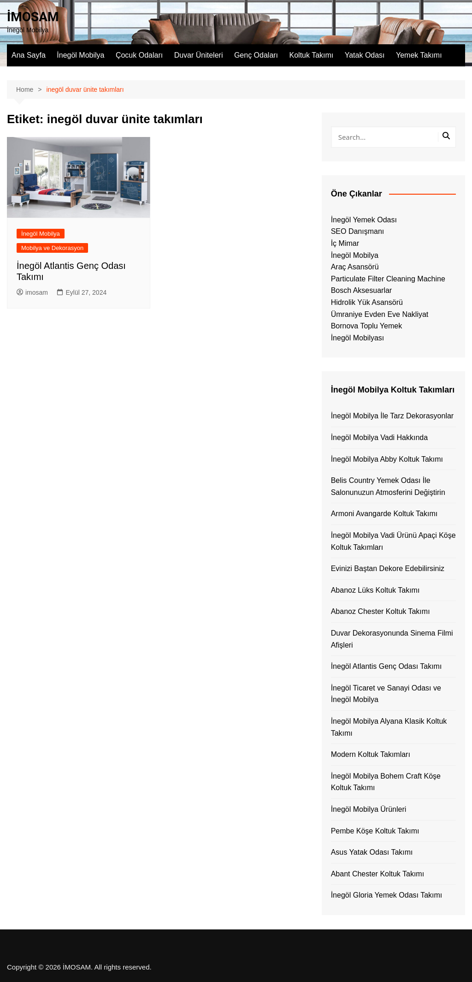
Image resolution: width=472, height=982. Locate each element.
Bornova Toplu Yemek (366, 326)
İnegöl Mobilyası (357, 338)
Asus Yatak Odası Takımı (372, 852)
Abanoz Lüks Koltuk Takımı (375, 590)
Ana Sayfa (29, 55)
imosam (32, 292)
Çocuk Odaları (139, 55)
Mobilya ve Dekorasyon (52, 247)
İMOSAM (33, 16)
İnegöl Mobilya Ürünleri (369, 809)
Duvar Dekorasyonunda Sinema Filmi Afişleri (392, 639)
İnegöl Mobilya (80, 55)
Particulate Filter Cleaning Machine (388, 279)
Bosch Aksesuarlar (361, 290)
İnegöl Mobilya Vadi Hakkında (379, 437)
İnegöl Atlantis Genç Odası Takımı (386, 666)
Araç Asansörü (355, 267)
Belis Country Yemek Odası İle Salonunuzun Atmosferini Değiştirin (388, 486)
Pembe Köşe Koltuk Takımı (375, 831)
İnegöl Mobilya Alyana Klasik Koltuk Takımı (389, 727)
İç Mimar (345, 243)
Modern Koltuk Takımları (370, 754)
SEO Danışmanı (357, 231)
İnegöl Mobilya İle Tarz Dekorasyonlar (392, 416)
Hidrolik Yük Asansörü (367, 302)
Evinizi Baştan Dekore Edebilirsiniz (387, 568)
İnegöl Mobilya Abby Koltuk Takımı (387, 459)
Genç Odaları (256, 55)
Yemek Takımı (419, 55)
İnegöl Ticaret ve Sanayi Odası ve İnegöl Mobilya (386, 694)
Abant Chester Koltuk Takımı (377, 874)
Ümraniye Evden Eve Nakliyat (380, 314)
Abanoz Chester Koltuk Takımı (380, 611)
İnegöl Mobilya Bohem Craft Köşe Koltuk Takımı (386, 782)
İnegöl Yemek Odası (364, 220)
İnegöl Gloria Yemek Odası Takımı (386, 895)
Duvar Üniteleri (198, 55)
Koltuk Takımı (311, 55)
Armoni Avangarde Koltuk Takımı (384, 514)
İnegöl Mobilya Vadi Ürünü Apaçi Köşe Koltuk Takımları (393, 541)
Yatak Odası (365, 55)
